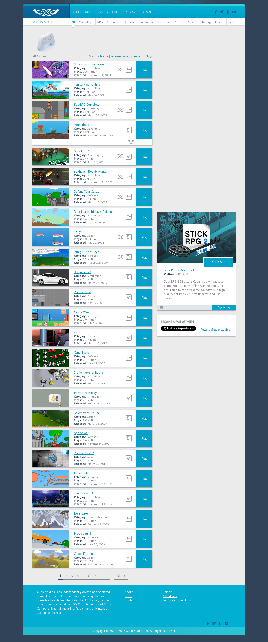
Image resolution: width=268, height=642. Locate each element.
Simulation (146, 22)
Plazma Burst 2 (84, 453)
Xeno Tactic (81, 352)
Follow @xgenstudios (215, 329)
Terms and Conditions (177, 600)
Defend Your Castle (86, 191)
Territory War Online (87, 84)
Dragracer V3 (82, 272)
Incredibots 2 (82, 533)
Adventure (113, 22)
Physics (191, 22)
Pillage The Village (86, 252)
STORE (132, 12)
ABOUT (148, 12)
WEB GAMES (110, 12)
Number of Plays (141, 56)
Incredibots (81, 473)
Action (179, 22)
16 (118, 576)
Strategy (205, 22)
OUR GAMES (84, 12)
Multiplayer (86, 22)
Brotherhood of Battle (88, 372)
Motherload (81, 125)
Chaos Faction (83, 554)
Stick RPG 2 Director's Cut (181, 270)
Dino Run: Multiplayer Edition (93, 212)
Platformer (164, 22)
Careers (168, 592)
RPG (100, 22)
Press (128, 596)
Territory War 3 (83, 493)
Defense (129, 22)
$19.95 (218, 261)
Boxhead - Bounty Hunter (90, 171)
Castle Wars (81, 312)
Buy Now (224, 307)
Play (144, 70)
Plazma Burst (82, 292)
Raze (77, 332)
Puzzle (232, 22)
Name (104, 56)
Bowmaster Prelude (87, 413)
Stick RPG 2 (81, 151)
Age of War (81, 433)
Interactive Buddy (85, 393)
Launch (220, 22)
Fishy (77, 232)
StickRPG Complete (86, 104)
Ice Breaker (81, 513)
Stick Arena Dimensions (89, 64)
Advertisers (170, 596)
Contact (130, 600)
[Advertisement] (151, 41)
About (129, 592)
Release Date (119, 56)
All (73, 22)
